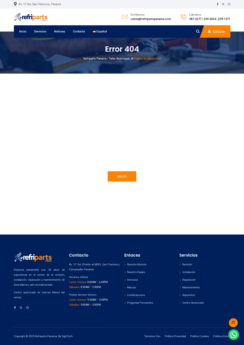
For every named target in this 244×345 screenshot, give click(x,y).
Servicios (40, 31)
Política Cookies (199, 336)
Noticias (59, 31)
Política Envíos (221, 336)
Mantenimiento (191, 287)
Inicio (22, 31)
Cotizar (216, 31)
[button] (233, 334)
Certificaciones (136, 295)
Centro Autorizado (193, 302)
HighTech (67, 336)
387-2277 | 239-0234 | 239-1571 (209, 19)
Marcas (131, 287)
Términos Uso (152, 336)
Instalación (188, 272)
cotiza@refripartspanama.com (150, 19)
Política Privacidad (175, 336)
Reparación (189, 279)
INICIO (122, 176)
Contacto (79, 31)
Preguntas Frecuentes (140, 302)
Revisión (187, 264)
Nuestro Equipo (136, 272)
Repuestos (188, 295)
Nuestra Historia (136, 264)
